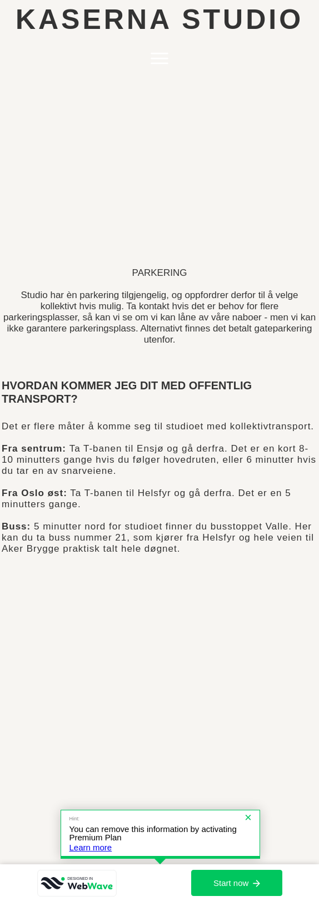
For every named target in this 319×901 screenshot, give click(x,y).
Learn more (90, 847)
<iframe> (159, 699)
